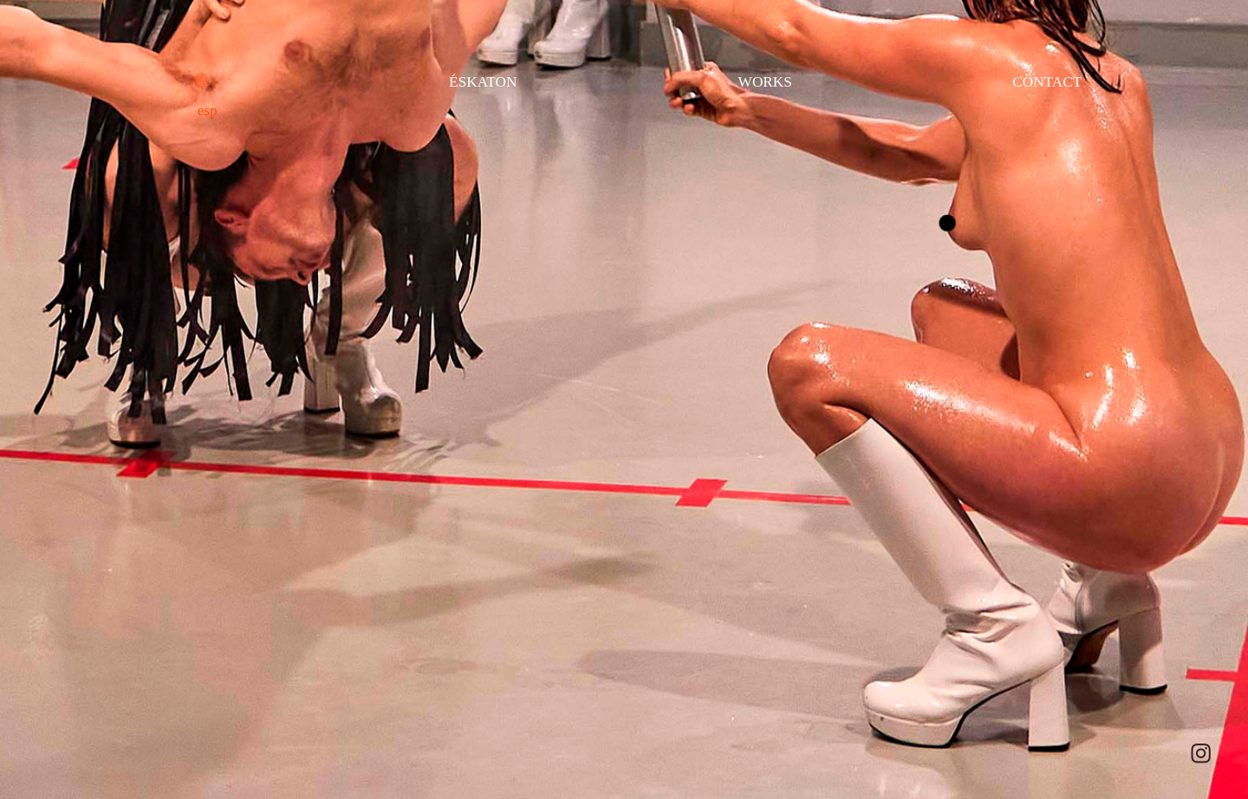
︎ (201, 82)
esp (208, 110)
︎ (1200, 753)
